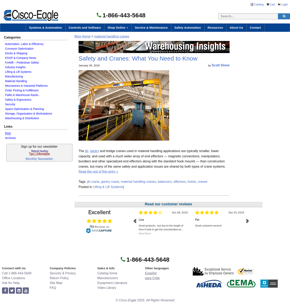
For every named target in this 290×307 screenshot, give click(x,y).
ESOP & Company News (20, 58)
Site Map (56, 283)
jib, (87, 151)
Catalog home (107, 273)
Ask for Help (11, 283)
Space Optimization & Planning (24, 109)
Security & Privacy (63, 273)
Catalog (258, 4)
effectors (179, 181)
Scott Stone (221, 65)
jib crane (93, 181)
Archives (10, 138)
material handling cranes (111, 36)
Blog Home (82, 36)
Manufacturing (14, 76)
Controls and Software (85, 27)
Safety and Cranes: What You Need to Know (138, 58)
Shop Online (118, 27)
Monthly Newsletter (39, 159)
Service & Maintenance (151, 27)
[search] (284, 16)
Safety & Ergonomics (18, 99)
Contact (255, 27)
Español (151, 273)
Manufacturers (107, 278)
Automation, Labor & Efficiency (24, 44)
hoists (191, 181)
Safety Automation (187, 27)
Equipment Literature (112, 283)
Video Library (106, 287)
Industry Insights (15, 67)
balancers (165, 181)
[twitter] (12, 290)
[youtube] (26, 290)
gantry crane (110, 181)
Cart (272, 4)
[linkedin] (19, 290)
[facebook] (5, 290)
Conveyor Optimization (19, 48)
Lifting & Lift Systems (18, 71)
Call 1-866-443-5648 (16, 273)
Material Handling (16, 81)
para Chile (152, 278)
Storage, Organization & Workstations (28, 113)
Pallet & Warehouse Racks (21, 95)
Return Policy (59, 278)
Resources (215, 27)
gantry (94, 151)
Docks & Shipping (16, 53)
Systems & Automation (45, 27)
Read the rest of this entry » (98, 171)
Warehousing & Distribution (22, 118)
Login (284, 4)
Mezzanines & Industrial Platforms (26, 85)
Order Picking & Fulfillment (21, 90)
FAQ (53, 287)
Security (10, 104)
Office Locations (13, 278)
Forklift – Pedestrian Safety (22, 62)
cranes (202, 181)
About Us (236, 27)
